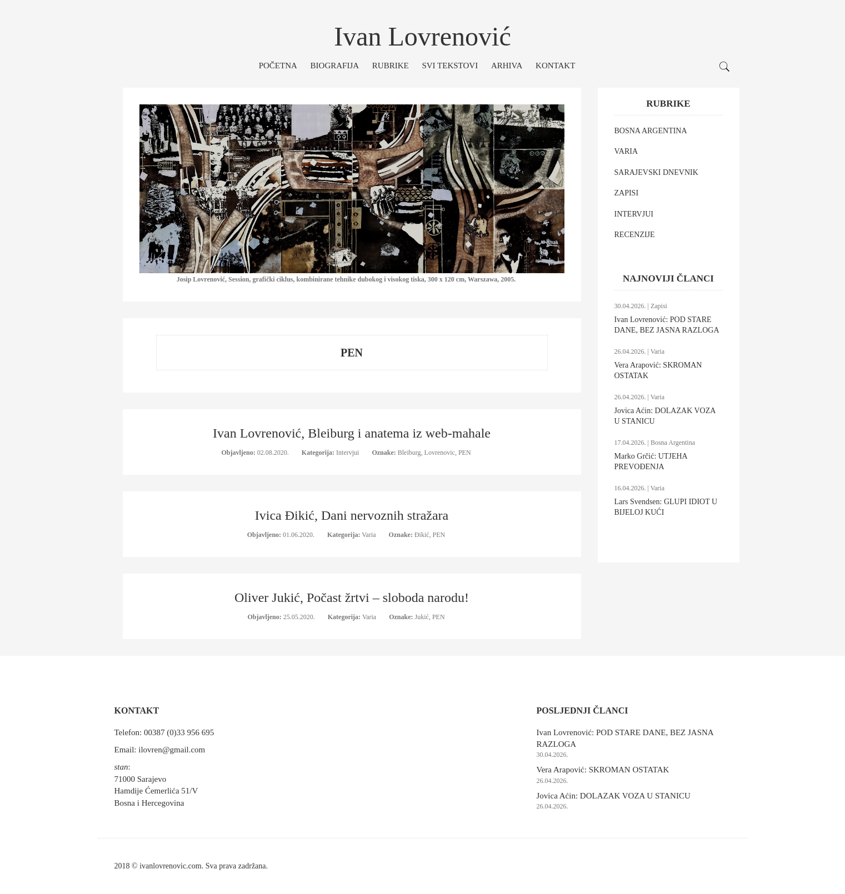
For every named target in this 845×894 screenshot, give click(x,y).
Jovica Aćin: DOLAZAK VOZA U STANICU (614, 795)
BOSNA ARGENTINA (650, 131)
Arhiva (506, 65)
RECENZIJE (634, 234)
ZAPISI (626, 193)
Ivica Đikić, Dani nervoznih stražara (352, 515)
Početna (278, 65)
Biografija (335, 65)
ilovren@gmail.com (171, 749)
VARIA (626, 151)
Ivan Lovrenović (422, 36)
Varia (369, 535)
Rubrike (390, 65)
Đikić (421, 535)
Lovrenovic (439, 452)
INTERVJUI (633, 214)
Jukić (422, 617)
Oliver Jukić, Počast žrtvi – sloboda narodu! (351, 597)
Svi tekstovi (450, 65)
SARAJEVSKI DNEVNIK (656, 172)
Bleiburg (409, 452)
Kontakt (555, 65)
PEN (464, 452)
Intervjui (348, 452)
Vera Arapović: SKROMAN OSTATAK (603, 769)
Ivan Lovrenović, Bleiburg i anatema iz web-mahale (352, 433)
